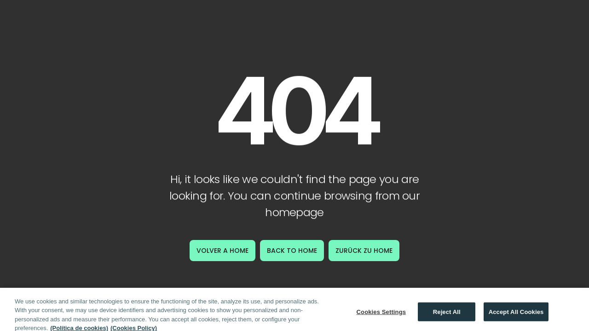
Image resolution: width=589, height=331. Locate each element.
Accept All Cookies (516, 314)
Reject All (447, 314)
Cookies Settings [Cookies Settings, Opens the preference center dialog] (381, 314)
